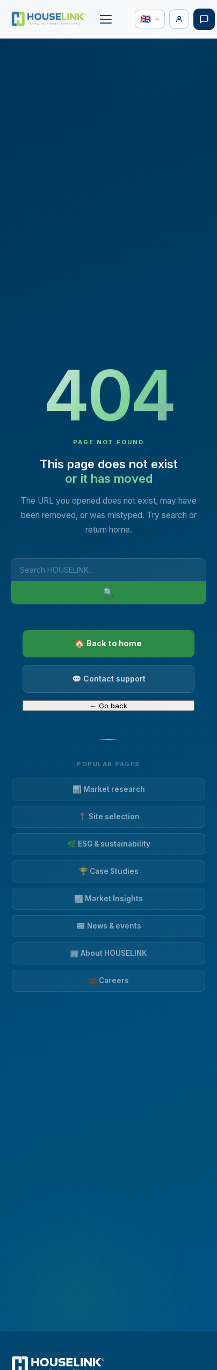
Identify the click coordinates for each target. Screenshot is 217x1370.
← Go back (108, 705)
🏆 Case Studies (109, 871)
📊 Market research (109, 789)
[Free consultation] (204, 19)
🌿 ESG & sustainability (108, 844)
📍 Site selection (109, 816)
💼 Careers (108, 980)
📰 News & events (108, 926)
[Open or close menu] (106, 19)
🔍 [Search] (108, 592)
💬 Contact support (109, 678)
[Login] (179, 19)
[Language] (150, 19)
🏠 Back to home (108, 643)
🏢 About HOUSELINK (108, 953)
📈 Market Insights (108, 898)
